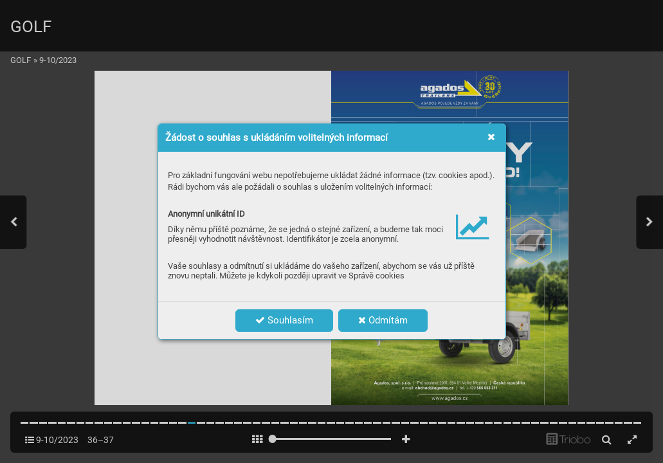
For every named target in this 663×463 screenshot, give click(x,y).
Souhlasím (284, 320)
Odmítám (383, 320)
